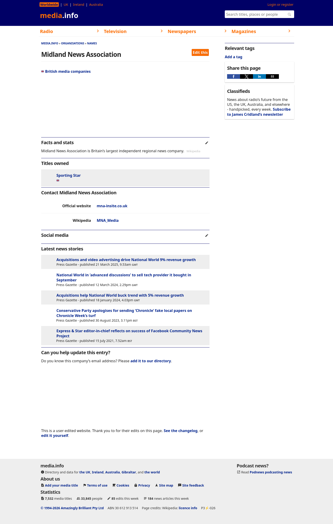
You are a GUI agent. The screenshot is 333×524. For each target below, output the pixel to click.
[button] (233, 76)
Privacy (144, 485)
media (59, 15)
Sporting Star (68, 175)
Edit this (200, 52)
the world (152, 472)
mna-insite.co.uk (112, 205)
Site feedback (193, 485)
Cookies (123, 485)
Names (92, 43)
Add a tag (233, 56)
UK (66, 4)
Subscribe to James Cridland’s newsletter (259, 112)
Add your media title (61, 485)
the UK (84, 472)
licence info (188, 508)
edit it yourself (54, 435)
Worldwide (49, 4)
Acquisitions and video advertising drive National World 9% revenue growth (126, 259)
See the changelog (180, 430)
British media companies (66, 71)
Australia (96, 4)
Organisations (72, 43)
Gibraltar (129, 472)
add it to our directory (150, 360)
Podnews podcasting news (271, 472)
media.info (49, 43)
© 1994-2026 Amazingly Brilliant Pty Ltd (72, 508)
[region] (125, 107)
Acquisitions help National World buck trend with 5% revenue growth (120, 295)
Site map (166, 485)
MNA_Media (108, 220)
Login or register (280, 4)
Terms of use (97, 485)
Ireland (78, 4)
